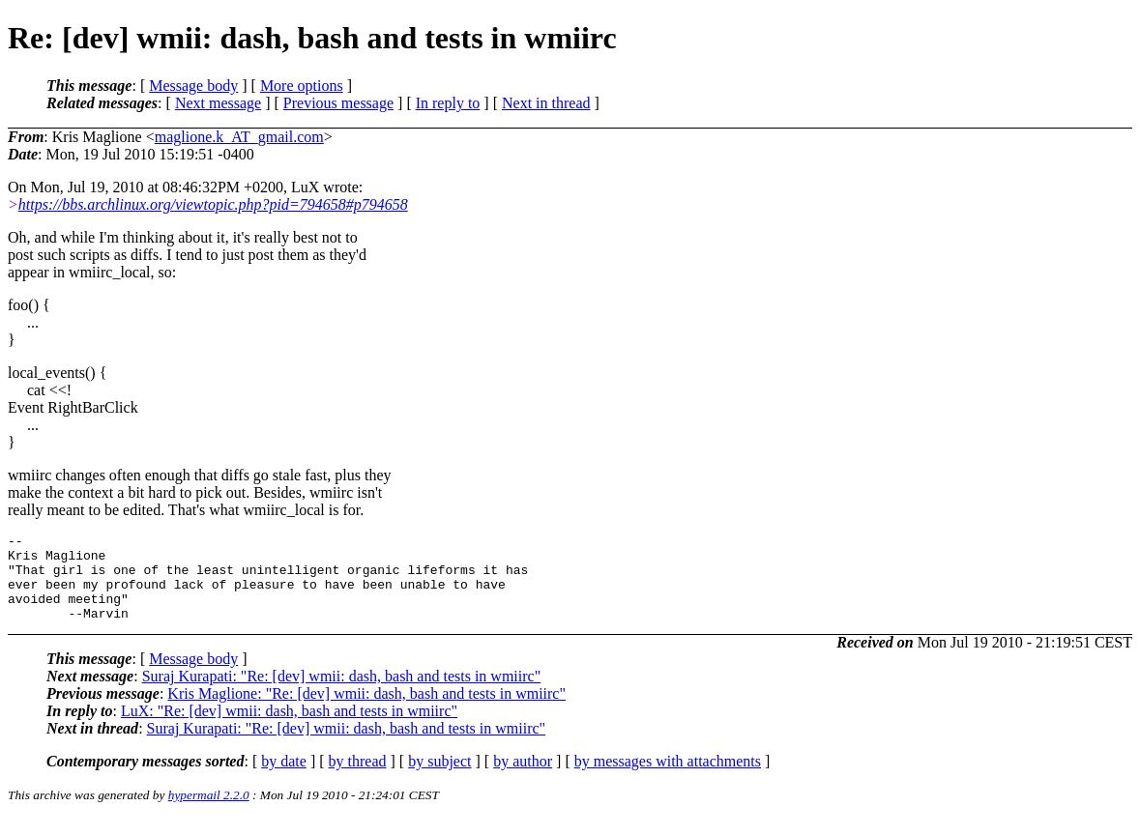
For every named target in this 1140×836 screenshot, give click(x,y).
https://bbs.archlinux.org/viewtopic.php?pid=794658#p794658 (213, 204)
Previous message (338, 103)
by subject (439, 778)
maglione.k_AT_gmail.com (239, 137)
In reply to (448, 103)
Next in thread (546, 103)
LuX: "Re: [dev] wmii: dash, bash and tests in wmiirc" (289, 728)
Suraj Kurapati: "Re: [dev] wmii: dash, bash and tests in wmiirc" (341, 693)
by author (522, 778)
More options (301, 85)
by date (284, 778)
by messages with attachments (667, 778)
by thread (358, 778)
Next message (218, 103)
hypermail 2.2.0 (208, 812)
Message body (193, 85)
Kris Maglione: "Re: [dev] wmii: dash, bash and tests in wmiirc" (366, 711)
